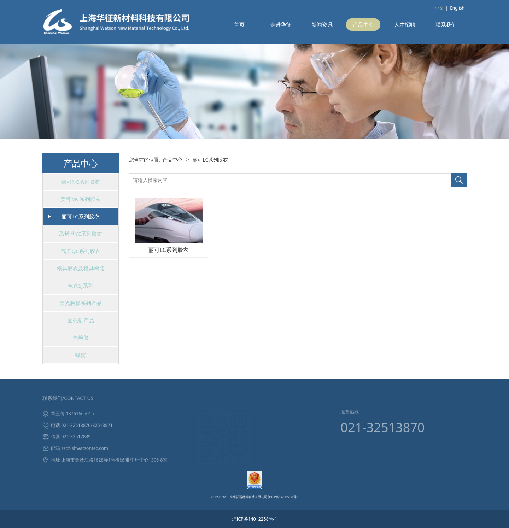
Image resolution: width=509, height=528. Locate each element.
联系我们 (446, 24)
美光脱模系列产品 (80, 302)
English (457, 8)
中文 (439, 8)
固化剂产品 (81, 320)
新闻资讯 (322, 24)
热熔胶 (81, 337)
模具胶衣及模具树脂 (81, 268)
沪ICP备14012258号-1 (270, 492)
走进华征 (280, 24)
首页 (239, 24)
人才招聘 (404, 24)
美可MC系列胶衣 (80, 199)
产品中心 (363, 24)
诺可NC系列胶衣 (80, 181)
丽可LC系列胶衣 (80, 216)
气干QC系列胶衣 (80, 250)
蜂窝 (80, 354)
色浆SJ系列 (80, 285)
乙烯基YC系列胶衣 (81, 233)
